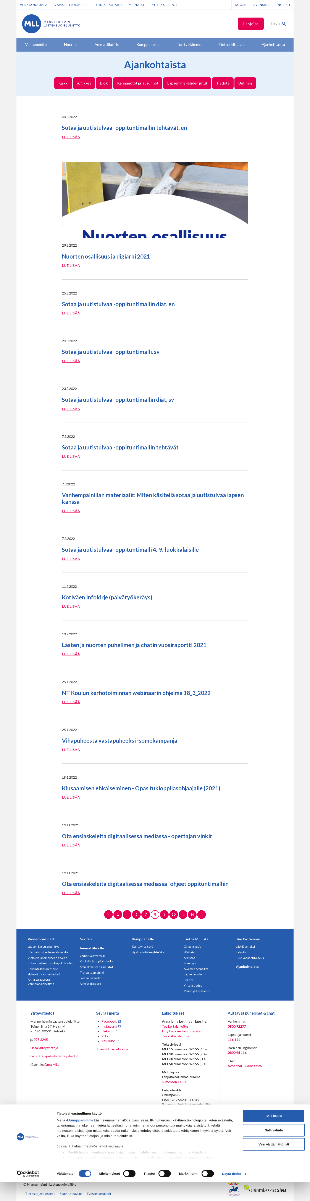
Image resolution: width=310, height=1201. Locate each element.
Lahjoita (250, 23)
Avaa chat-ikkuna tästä (245, 1066)
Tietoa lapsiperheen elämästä (48, 952)
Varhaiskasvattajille (93, 956)
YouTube (108, 1041)
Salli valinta (274, 1149)
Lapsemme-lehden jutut (187, 83)
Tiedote (223, 83)
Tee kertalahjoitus (175, 1026)
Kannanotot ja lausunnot (137, 83)
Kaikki (63, 83)
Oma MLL (51, 1064)
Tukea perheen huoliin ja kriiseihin (50, 963)
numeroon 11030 (174, 1082)
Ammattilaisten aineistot (96, 967)
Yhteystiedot (165, 5)
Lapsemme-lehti (194, 974)
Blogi (104, 83)
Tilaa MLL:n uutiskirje (112, 1049)
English (283, 5)
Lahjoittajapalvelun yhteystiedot (54, 1056)
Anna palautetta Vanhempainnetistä (41, 982)
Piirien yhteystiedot (197, 991)
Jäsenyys (190, 963)
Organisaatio (192, 946)
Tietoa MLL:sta (196, 939)
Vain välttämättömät (273, 1163)
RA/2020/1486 (173, 1122)
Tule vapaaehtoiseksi (250, 958)
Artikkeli (84, 83)
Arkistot (189, 958)
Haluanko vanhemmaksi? (44, 974)
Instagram (109, 1026)
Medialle (137, 5)
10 (174, 914)
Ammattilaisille (92, 948)
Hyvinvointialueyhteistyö (149, 952)
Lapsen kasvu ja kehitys (43, 946)
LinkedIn (108, 1031)
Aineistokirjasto (90, 983)
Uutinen (245, 83)
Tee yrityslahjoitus (175, 1036)
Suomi (241, 5)
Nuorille (86, 939)
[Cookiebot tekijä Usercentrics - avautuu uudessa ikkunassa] (28, 1192)
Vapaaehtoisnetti (72, 5)
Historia (189, 952)
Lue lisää (71, 137)
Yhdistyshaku (109, 5)
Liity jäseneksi (245, 946)
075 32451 (42, 1039)
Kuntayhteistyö (142, 946)
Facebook (109, 1021)
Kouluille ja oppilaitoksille (96, 961)
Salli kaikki (274, 1135)
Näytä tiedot (231, 1192)
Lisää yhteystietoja (44, 1048)
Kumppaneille (143, 939)
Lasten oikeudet (91, 978)
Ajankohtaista (247, 966)
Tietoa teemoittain (92, 972)
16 (192, 914)
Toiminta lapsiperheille (43, 969)
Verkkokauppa (34, 5)
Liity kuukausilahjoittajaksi (182, 1031)
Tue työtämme (248, 939)
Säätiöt (189, 980)
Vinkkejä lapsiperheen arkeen (47, 958)
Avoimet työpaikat (196, 969)
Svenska (261, 5)
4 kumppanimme (79, 1139)
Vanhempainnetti (41, 939)
